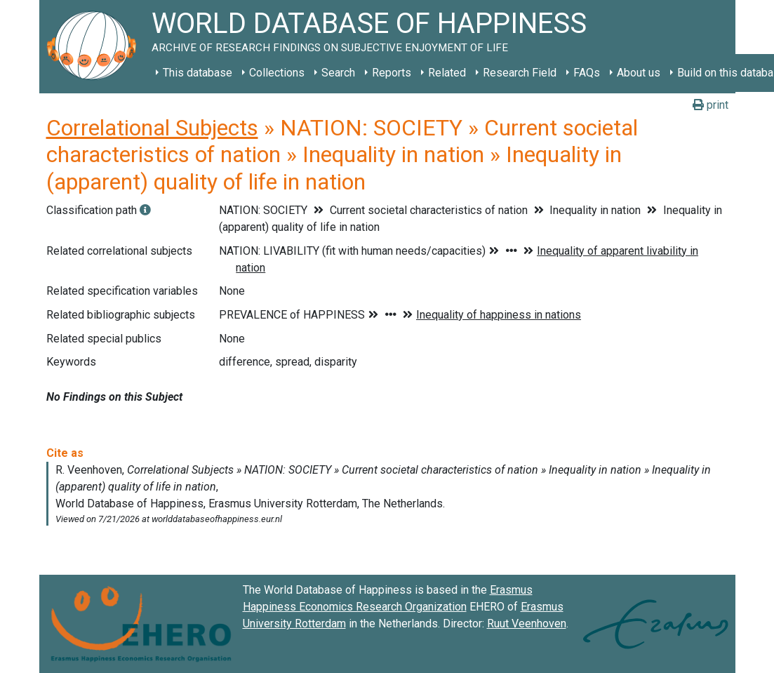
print (710, 105)
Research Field (519, 72)
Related (447, 72)
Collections (277, 72)
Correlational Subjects (152, 127)
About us (638, 72)
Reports (391, 72)
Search (338, 72)
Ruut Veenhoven (526, 623)
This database (197, 72)
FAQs (586, 72)
